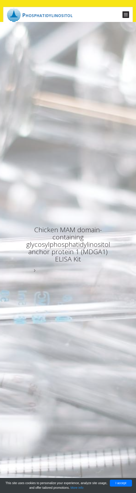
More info (77, 487)
